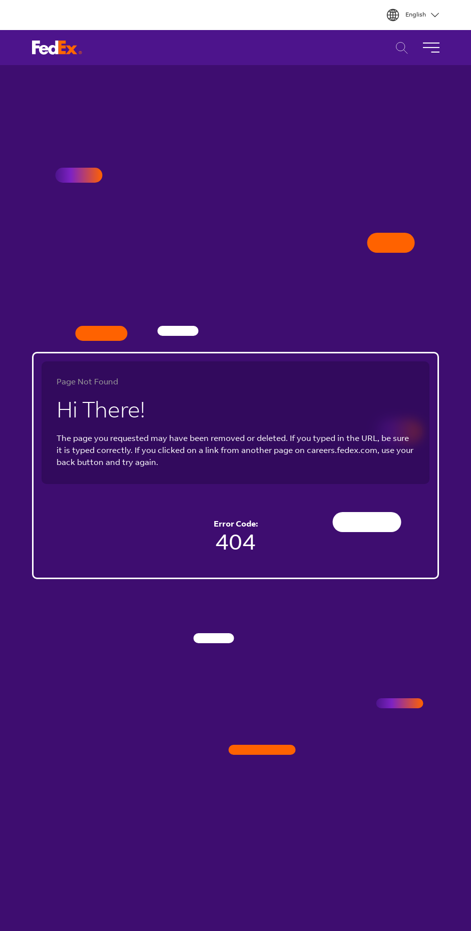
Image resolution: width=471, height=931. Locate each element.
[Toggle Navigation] (431, 48)
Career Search (399, 48)
